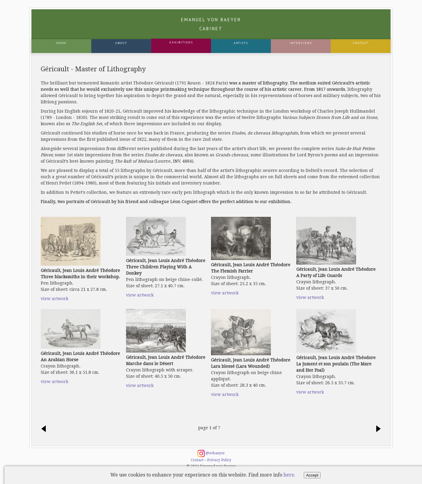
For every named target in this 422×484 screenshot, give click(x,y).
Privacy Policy (219, 460)
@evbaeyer (211, 453)
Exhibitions (181, 42)
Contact (360, 43)
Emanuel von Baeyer (211, 24)
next (376, 429)
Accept (312, 475)
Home (61, 43)
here (288, 475)
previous (45, 429)
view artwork (54, 298)
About (121, 43)
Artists (241, 43)
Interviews (301, 43)
